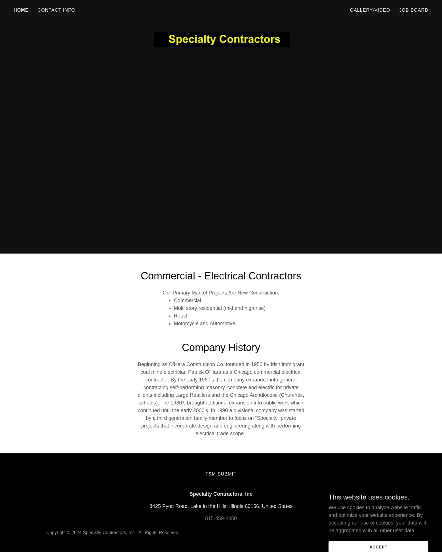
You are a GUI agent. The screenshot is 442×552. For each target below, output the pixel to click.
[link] (221, 9)
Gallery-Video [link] (370, 10)
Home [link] (21, 10)
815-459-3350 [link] (221, 518)
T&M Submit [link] (221, 474)
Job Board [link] (413, 10)
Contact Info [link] (56, 10)
